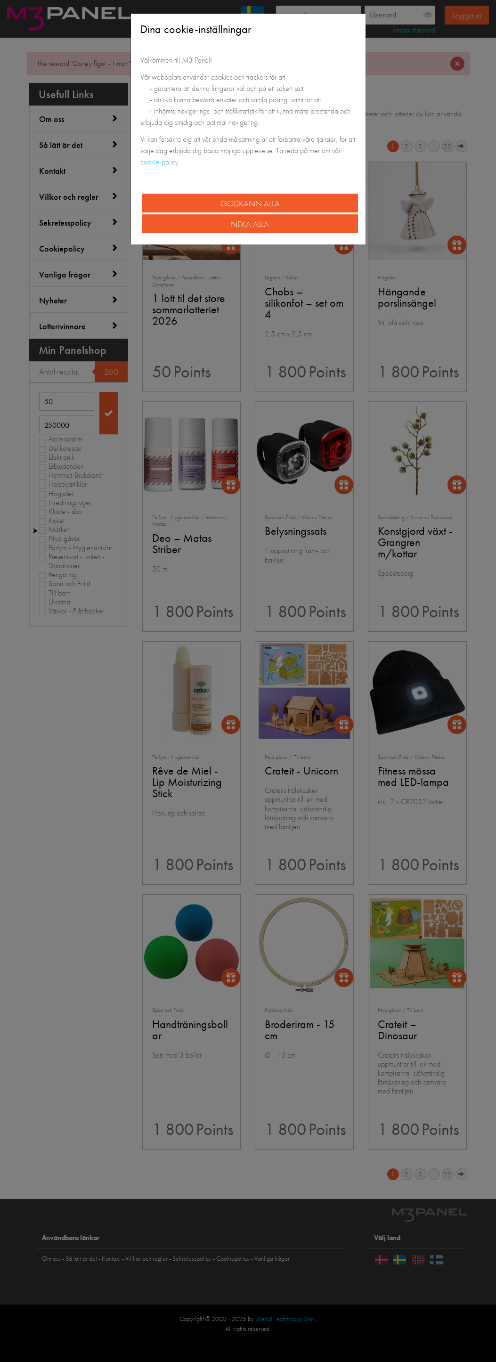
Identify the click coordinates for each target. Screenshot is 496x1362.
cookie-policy (159, 162)
